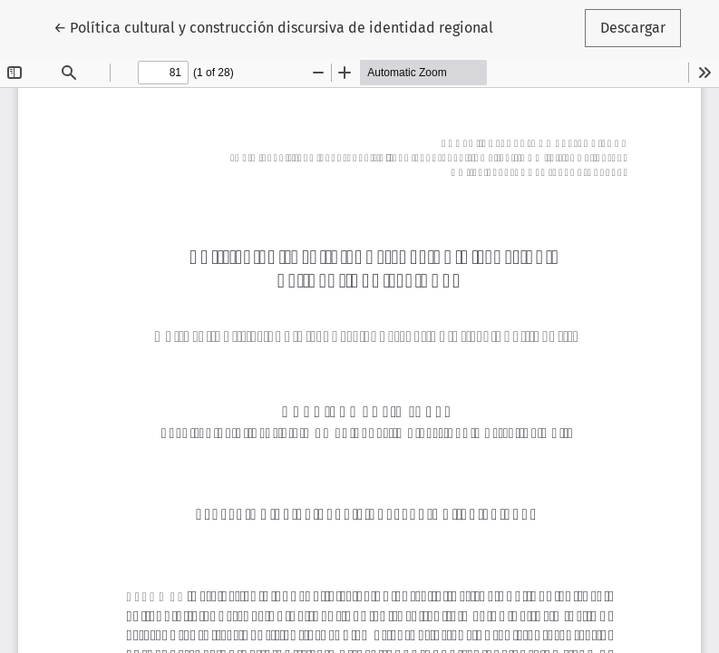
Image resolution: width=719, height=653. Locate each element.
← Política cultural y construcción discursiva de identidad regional (273, 26)
